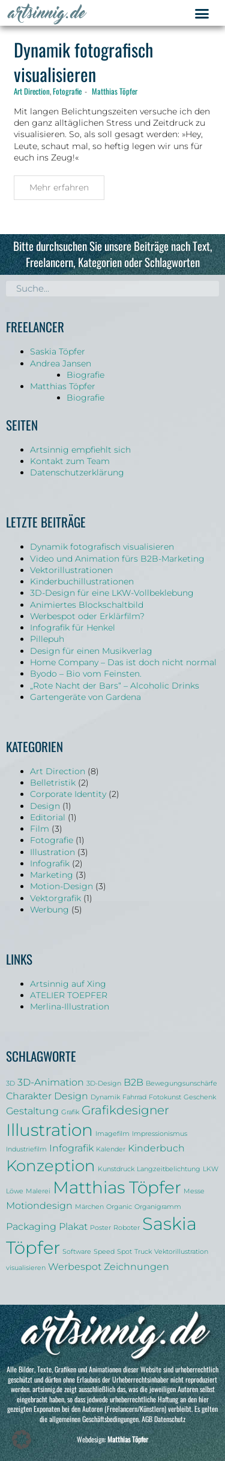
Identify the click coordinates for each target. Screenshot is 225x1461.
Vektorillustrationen (71, 570)
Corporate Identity (68, 794)
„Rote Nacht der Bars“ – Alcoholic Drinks (114, 685)
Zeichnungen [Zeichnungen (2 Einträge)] (136, 1266)
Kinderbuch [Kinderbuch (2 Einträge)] (156, 1148)
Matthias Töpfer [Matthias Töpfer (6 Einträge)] (117, 1187)
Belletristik (53, 782)
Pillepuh (47, 638)
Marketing (51, 874)
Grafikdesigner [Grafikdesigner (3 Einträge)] (125, 1110)
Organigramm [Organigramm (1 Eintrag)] (157, 1207)
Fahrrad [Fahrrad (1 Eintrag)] (134, 1097)
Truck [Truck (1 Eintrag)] (143, 1252)
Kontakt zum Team (70, 461)
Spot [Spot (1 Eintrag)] (124, 1252)
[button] (202, 13)
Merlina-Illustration (69, 1006)
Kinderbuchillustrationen (82, 581)
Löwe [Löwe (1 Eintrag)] (14, 1191)
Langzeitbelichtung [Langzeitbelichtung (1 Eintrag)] (168, 1169)
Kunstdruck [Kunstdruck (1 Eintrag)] (116, 1169)
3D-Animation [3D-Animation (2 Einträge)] (50, 1082)
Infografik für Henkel (72, 627)
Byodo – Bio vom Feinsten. (86, 673)
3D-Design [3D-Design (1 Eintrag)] (103, 1083)
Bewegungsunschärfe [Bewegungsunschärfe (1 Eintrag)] (181, 1083)
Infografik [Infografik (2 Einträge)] (71, 1148)
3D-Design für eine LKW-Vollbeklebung (112, 592)
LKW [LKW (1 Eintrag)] (210, 1169)
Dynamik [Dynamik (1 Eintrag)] (105, 1097)
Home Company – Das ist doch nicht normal (123, 662)
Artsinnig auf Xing (68, 983)
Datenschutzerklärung (77, 472)
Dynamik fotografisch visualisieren (83, 61)
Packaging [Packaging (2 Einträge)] (31, 1226)
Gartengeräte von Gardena (85, 697)
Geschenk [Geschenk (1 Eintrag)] (200, 1097)
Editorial (47, 817)
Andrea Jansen (60, 363)
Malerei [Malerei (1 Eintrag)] (38, 1191)
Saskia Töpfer (57, 351)
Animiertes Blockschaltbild (86, 604)
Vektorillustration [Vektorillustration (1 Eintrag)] (181, 1252)
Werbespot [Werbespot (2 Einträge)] (74, 1266)
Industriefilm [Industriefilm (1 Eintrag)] (26, 1149)
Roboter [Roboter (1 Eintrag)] (126, 1228)
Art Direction (32, 91)
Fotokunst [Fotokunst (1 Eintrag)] (165, 1097)
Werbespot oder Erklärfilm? (87, 616)
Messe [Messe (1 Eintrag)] (194, 1191)
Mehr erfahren (59, 187)
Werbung (49, 909)
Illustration (52, 852)
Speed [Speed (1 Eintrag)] (104, 1252)
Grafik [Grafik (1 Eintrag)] (70, 1112)
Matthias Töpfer (114, 91)
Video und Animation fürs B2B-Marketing (117, 558)
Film (39, 828)
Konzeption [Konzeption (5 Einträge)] (50, 1165)
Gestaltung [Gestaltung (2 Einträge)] (32, 1111)
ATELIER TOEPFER (68, 995)
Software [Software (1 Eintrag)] (76, 1252)
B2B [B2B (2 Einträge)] (133, 1082)
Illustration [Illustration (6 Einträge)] (49, 1130)
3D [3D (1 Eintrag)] (10, 1083)
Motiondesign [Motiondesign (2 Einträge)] (39, 1205)
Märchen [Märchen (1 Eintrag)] (89, 1207)
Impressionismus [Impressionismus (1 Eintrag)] (159, 1134)
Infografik (50, 863)
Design (45, 806)
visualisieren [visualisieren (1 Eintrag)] (26, 1268)
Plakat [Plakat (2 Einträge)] (73, 1226)
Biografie (85, 374)
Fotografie (67, 91)
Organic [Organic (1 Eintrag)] (119, 1207)
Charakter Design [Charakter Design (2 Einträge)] (47, 1096)
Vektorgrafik (55, 898)
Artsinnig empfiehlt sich (80, 449)
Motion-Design (61, 886)
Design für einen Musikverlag (91, 650)
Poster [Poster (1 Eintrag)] (100, 1228)
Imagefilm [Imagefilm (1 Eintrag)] (112, 1134)
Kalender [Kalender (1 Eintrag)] (110, 1149)
